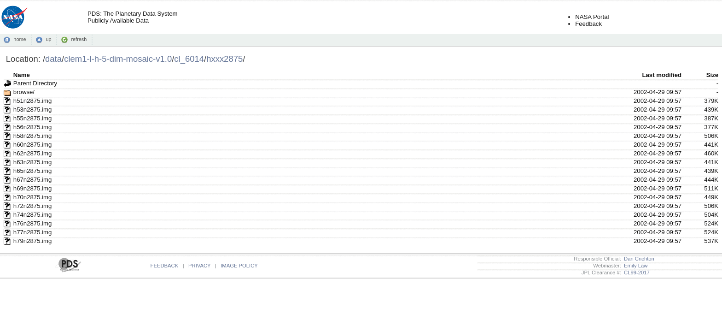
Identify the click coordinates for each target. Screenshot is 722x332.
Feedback (588, 23)
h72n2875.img (32, 205)
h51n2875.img (32, 100)
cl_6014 (189, 59)
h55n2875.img (32, 118)
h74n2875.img (32, 214)
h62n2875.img (32, 153)
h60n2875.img (32, 144)
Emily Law (634, 265)
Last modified (661, 74)
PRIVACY (199, 265)
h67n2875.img (32, 179)
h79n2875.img (32, 240)
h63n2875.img (32, 162)
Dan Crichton (637, 258)
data (53, 59)
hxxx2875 (224, 59)
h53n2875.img (32, 109)
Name (21, 74)
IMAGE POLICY (239, 265)
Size (712, 74)
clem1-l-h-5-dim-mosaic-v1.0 (118, 59)
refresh (79, 39)
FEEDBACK (165, 265)
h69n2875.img (32, 188)
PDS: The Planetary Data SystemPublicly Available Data (132, 17)
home (19, 39)
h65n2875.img (32, 170)
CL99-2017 (635, 272)
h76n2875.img (32, 223)
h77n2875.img (32, 232)
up (48, 39)
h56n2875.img (32, 127)
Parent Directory (35, 83)
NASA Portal (592, 16)
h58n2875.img (32, 135)
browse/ (24, 92)
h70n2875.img (32, 197)
